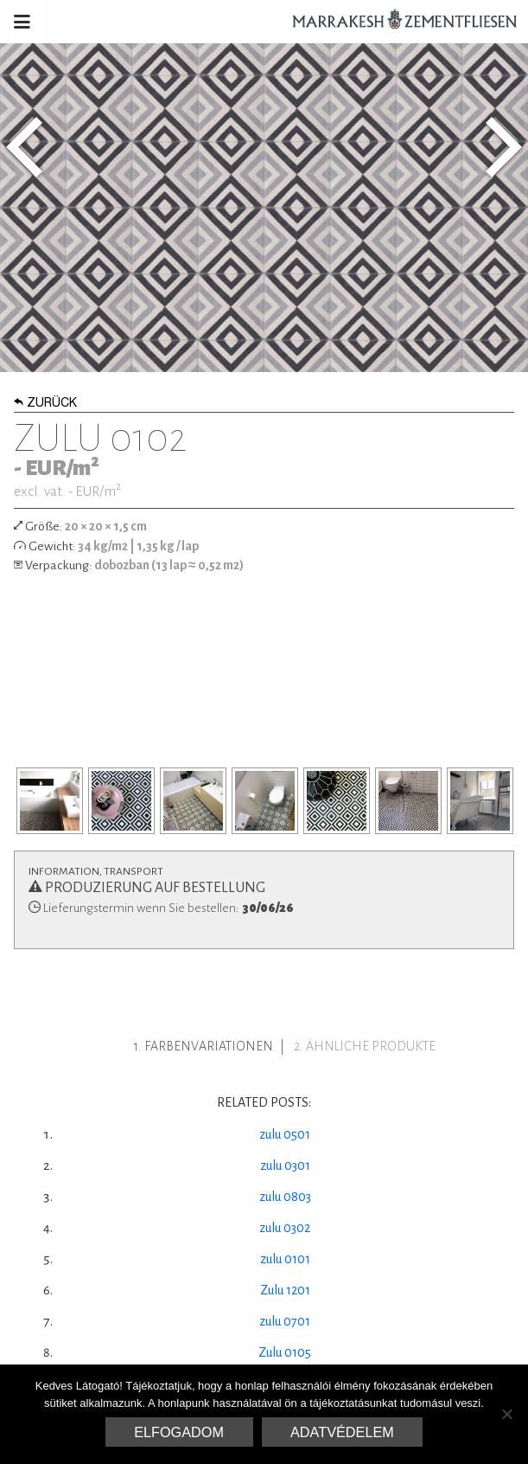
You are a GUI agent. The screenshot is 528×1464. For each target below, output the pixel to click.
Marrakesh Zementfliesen (397, 21)
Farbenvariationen (208, 1046)
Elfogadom (179, 1432)
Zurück (45, 404)
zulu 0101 (285, 1259)
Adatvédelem (342, 1432)
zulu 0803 (285, 1197)
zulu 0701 (284, 1321)
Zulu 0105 (284, 1352)
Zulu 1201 (285, 1290)
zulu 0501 (284, 1134)
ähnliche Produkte (371, 1046)
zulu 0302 (284, 1228)
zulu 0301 (285, 1165)
